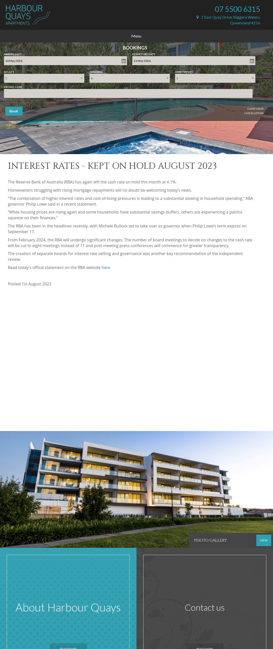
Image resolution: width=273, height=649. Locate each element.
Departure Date (143, 53)
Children (96, 70)
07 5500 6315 (237, 8)
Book (13, 111)
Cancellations (254, 113)
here (106, 267)
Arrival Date (13, 53)
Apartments (184, 70)
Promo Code (13, 86)
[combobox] (44, 78)
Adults (9, 70)
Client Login (255, 108)
